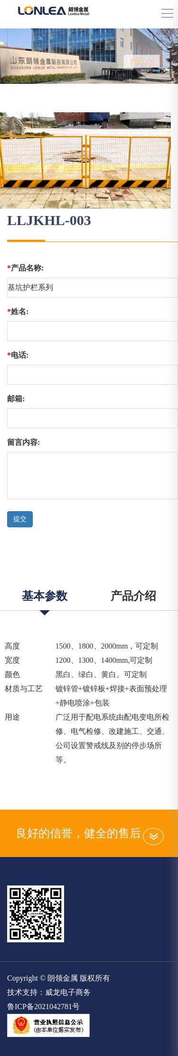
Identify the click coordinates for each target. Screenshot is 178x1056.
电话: (17, 355)
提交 (20, 519)
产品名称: (25, 268)
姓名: (17, 311)
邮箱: (16, 399)
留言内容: (23, 442)
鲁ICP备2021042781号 (43, 1006)
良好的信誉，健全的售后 (89, 833)
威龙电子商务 (68, 992)
